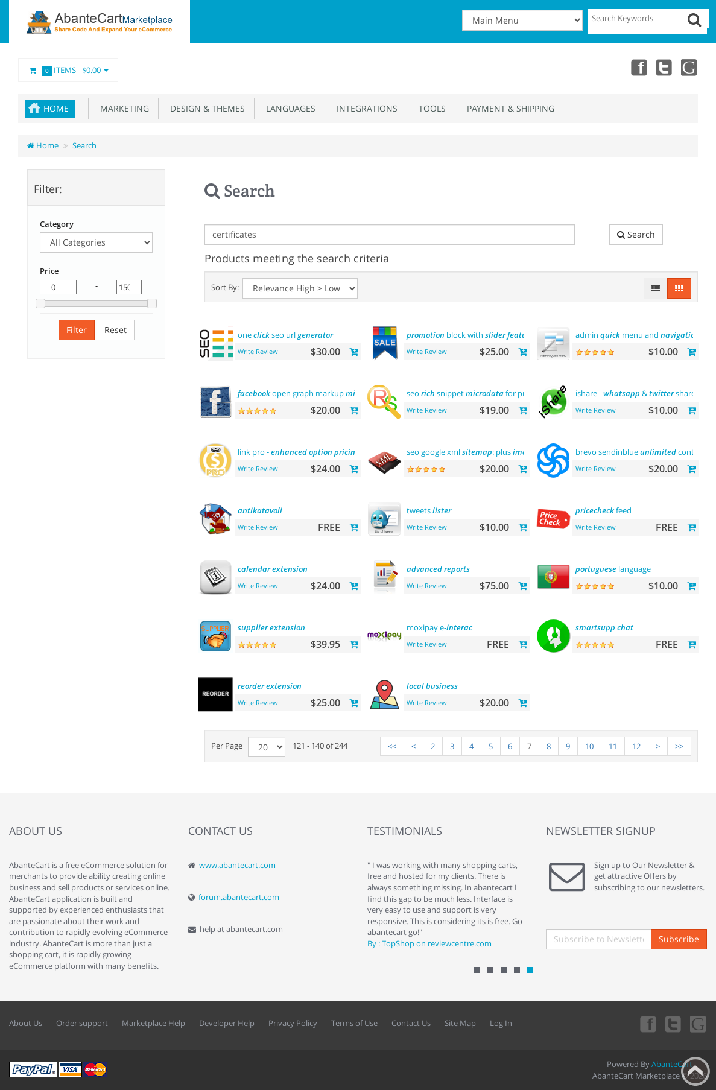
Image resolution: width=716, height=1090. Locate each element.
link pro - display (312, 451)
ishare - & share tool (643, 393)
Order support (82, 1023)
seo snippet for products (478, 393)
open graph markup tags (319, 393)
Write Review (258, 351)
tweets (429, 510)
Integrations (365, 108)
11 (613, 746)
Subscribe (679, 939)
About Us (25, 1023)
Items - (68, 71)
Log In (501, 1023)
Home (56, 108)
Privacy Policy (292, 1023)
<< (392, 746)
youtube (689, 67)
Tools (430, 108)
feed (603, 510)
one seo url (285, 334)
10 (589, 746)
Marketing (122, 108)
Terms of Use (354, 1023)
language (613, 568)
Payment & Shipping (508, 108)
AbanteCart (671, 1064)
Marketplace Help (153, 1023)
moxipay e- (439, 627)
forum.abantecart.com (238, 897)
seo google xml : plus (489, 451)
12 (636, 746)
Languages (288, 108)
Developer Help (227, 1023)
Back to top (695, 1071)
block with (473, 334)
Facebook (636, 67)
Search (84, 145)
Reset (115, 329)
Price (49, 270)
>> (679, 746)
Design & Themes (205, 108)
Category (57, 223)
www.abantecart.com (237, 865)
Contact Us (411, 1023)
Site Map (460, 1023)
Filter (76, 329)
